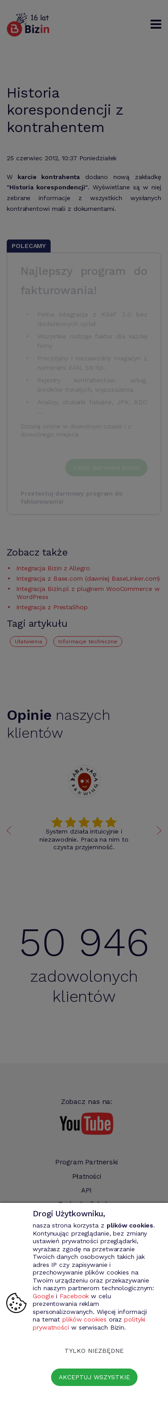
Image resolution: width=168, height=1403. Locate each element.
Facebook (74, 1296)
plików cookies (84, 1319)
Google (43, 1296)
